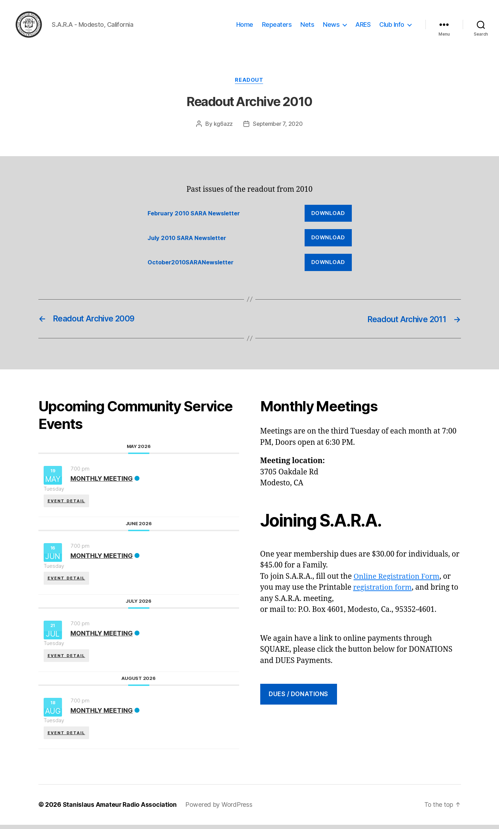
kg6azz (222, 126)
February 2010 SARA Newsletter (196, 215)
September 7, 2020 (277, 126)
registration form (383, 590)
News (331, 25)
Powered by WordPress (220, 809)
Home (244, 25)
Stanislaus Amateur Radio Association (121, 809)
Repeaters (277, 25)
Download (328, 215)
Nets (307, 25)
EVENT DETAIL (67, 502)
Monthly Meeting (101, 481)
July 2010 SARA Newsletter (189, 240)
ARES (362, 25)
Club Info (391, 25)
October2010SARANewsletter (193, 264)
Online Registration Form (398, 579)
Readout (250, 83)
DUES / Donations (298, 696)
